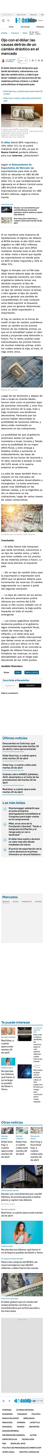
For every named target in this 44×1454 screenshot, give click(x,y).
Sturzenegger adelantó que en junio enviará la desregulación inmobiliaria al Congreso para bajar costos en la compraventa (24, 814)
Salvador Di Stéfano (10, 60)
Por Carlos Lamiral (7, 1204)
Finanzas (15, 33)
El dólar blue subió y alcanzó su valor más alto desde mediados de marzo (24, 841)
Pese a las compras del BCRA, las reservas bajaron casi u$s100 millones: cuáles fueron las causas (37, 1048)
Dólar (11, 27)
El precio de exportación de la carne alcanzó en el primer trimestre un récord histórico (25, 851)
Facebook (9, 1401)
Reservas (33, 15)
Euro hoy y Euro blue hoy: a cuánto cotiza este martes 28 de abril (28, 220)
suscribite (32, 20)
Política (36, 1414)
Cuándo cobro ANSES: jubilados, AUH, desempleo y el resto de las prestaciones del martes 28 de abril (21, 778)
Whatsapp (34, 1401)
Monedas (6, 901)
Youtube (28, 1401)
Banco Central (32, 672)
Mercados (28, 1418)
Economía (25, 27)
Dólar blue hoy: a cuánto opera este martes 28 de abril (19, 757)
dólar (7, 142)
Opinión (21, 1422)
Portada (6, 1410)
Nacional (7, 1426)
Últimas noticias (25, 1410)
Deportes (34, 1426)
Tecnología (28, 1439)
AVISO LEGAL (8, 1452)
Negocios (7, 1422)
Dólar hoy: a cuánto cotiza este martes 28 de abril (19, 766)
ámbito (4, 33)
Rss (4, 1443)
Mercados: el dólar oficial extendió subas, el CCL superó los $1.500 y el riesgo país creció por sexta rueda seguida (38, 1086)
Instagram (15, 1401)
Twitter (3, 1401)
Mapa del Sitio (18, 1443)
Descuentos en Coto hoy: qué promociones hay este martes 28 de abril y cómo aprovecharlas (21, 746)
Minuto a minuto (38, 1066)
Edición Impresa (10, 1431)
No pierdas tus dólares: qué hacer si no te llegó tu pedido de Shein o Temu (8, 1080)
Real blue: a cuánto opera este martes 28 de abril (19, 791)
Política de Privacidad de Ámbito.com (21, 1448)
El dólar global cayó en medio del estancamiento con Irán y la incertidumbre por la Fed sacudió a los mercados (20, 1306)
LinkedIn (21, 1401)
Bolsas (15, 901)
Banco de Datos (10, 1418)
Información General (13, 1435)
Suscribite (30, 685)
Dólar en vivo (21, 15)
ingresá (40, 20)
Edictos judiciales (29, 1452)
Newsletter (36, 1401)
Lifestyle (35, 1422)
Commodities (27, 901)
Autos (33, 1435)
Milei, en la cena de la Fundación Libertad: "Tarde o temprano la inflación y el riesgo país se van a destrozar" (25, 829)
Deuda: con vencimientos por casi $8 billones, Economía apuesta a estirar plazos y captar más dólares (28, 211)
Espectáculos (9, 1439)
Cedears (38, 901)
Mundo (20, 1426)
